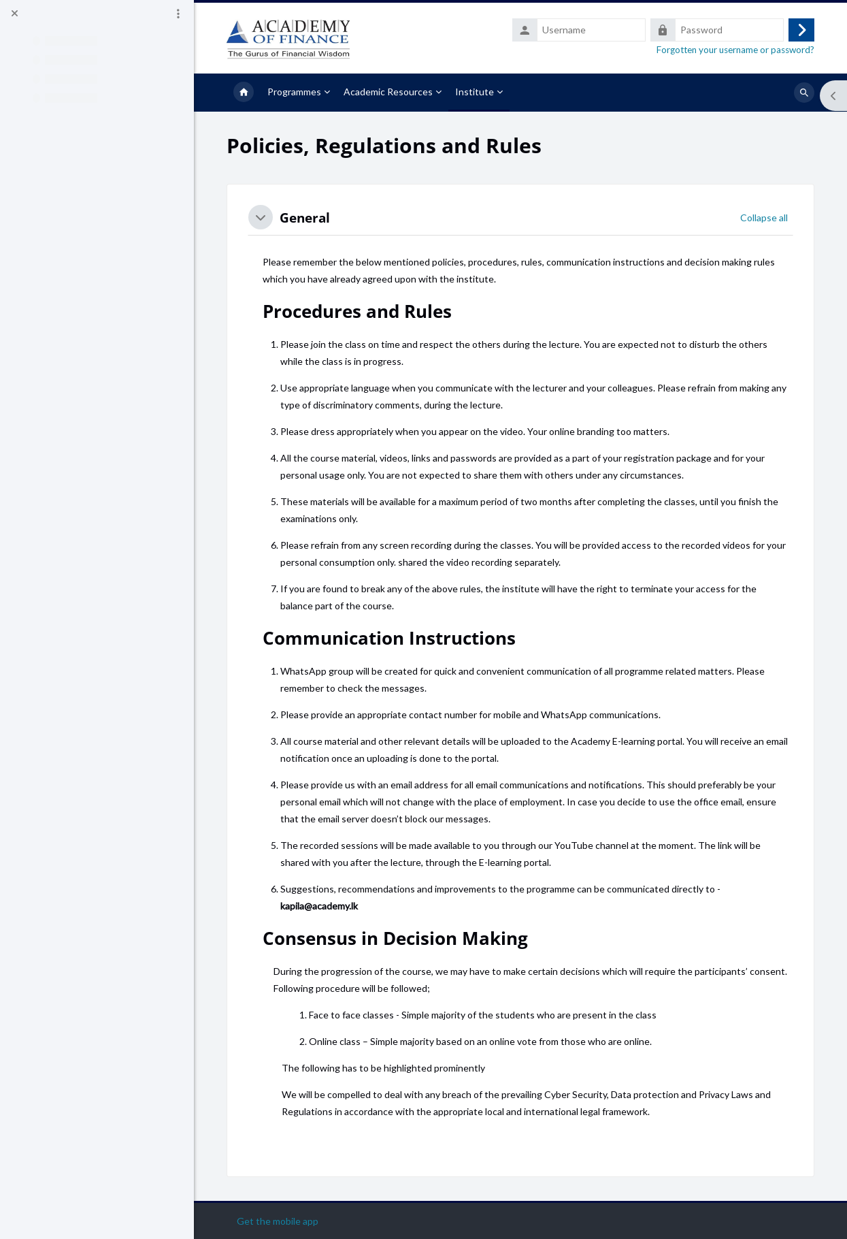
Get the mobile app (277, 1221)
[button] (260, 217)
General (305, 217)
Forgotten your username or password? (735, 49)
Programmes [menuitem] (294, 91)
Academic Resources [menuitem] (388, 91)
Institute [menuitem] (474, 91)
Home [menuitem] (244, 93)
